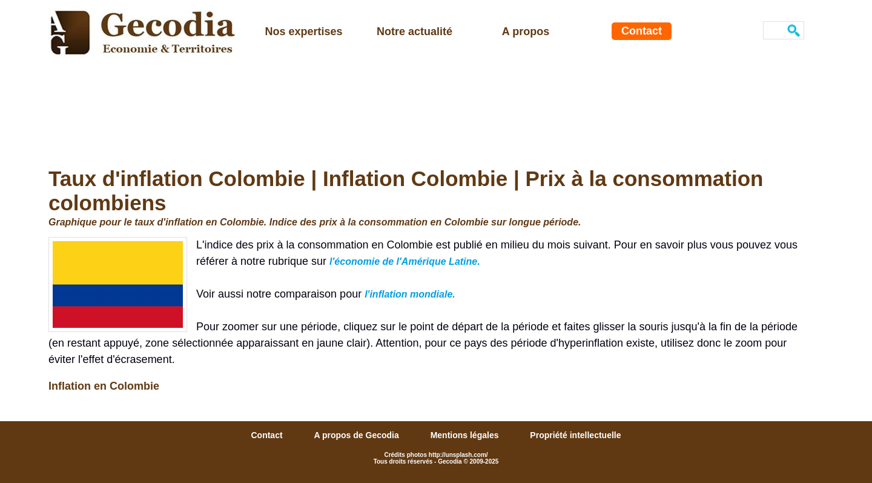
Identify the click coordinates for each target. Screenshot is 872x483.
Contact (641, 31)
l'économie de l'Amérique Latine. (404, 261)
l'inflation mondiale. (410, 294)
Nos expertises (303, 31)
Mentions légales (466, 435)
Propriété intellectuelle (575, 435)
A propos (525, 31)
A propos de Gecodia (357, 435)
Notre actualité (414, 31)
